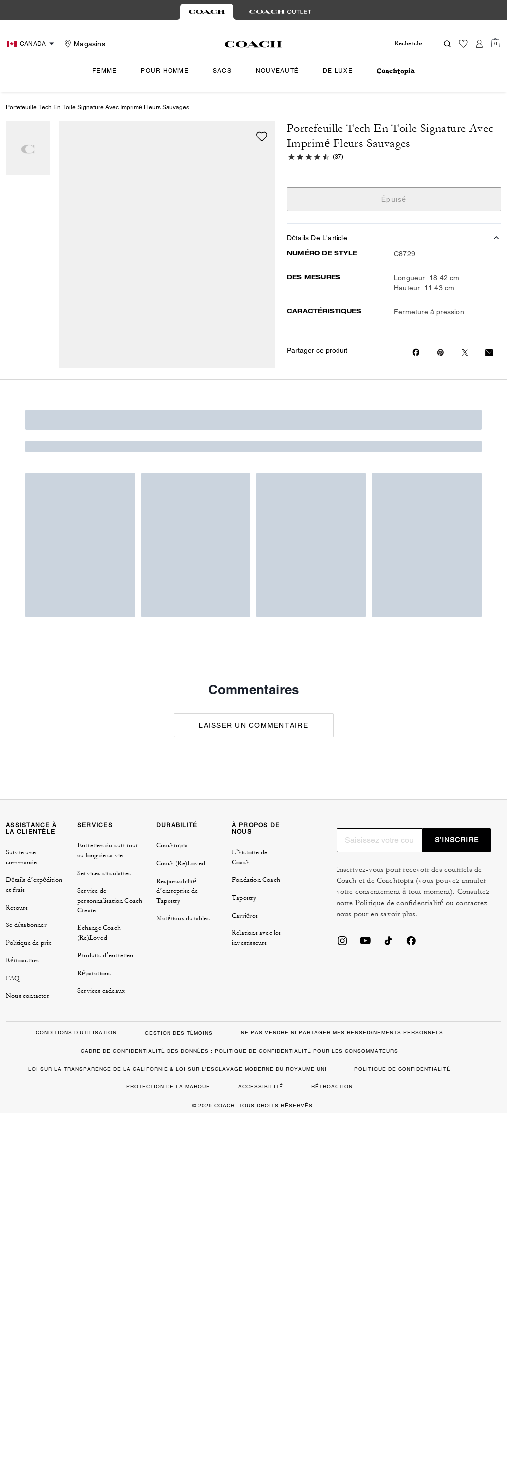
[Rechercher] (408, 44)
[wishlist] (261, 136)
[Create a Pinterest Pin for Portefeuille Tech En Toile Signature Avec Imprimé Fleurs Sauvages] (440, 352)
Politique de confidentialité (400, 903)
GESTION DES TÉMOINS (179, 1033)
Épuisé (394, 199)
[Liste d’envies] (463, 44)
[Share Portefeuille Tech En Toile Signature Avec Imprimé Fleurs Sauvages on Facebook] (416, 352)
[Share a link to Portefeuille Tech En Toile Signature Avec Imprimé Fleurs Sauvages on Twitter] (465, 352)
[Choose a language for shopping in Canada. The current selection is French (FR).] (32, 44)
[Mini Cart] (495, 43)
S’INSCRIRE (457, 840)
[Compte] (479, 44)
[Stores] (83, 44)
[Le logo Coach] (253, 44)
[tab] (206, 12)
